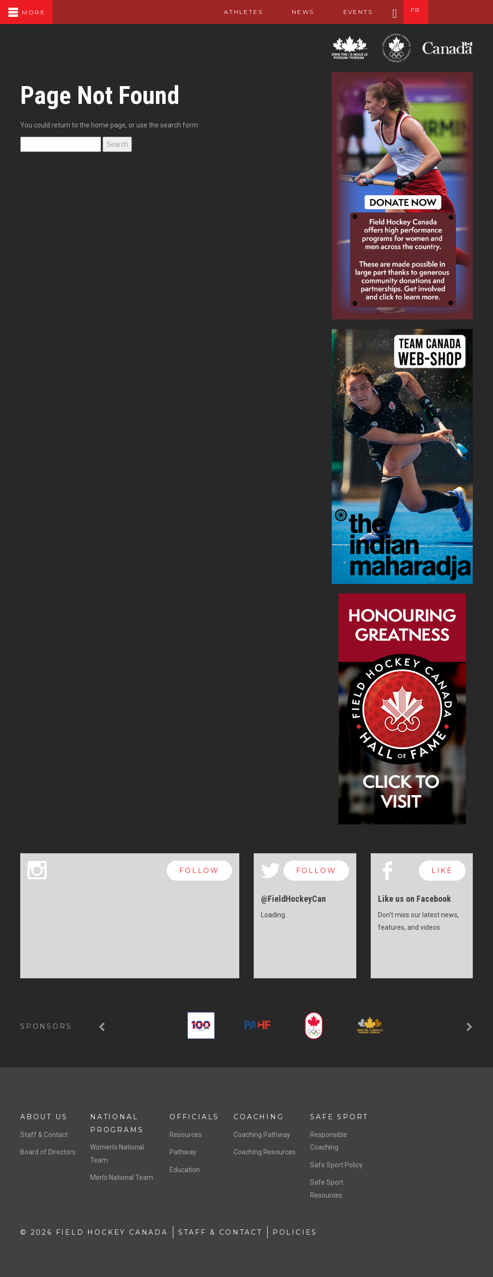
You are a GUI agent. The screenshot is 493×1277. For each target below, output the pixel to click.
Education (184, 1170)
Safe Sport (339, 1117)
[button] (103, 1027)
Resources (185, 1134)
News (303, 11)
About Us (43, 1117)
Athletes (243, 11)
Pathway (182, 1152)
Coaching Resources (265, 1152)
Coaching (259, 1117)
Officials (194, 1117)
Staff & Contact (44, 1134)
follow (199, 870)
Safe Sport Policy (336, 1165)
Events (358, 11)
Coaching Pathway (262, 1134)
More (26, 12)
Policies (294, 1232)
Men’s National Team (121, 1177)
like (442, 870)
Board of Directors (48, 1152)
